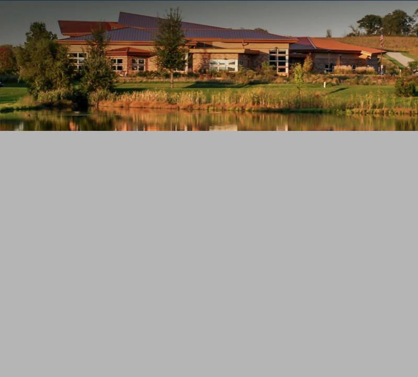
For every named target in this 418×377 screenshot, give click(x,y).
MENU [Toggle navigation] (209, 170)
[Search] (192, 203)
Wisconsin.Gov (63, 10)
